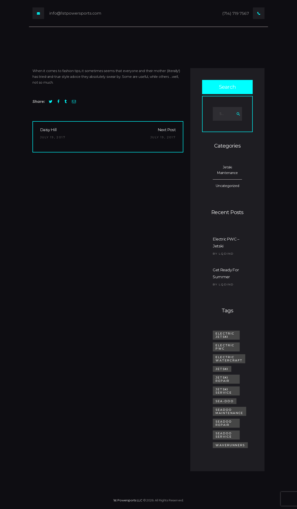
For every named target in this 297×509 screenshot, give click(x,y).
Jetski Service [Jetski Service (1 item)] (224, 391)
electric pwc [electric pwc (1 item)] (225, 347)
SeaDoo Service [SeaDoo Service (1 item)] (224, 435)
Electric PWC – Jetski (226, 242)
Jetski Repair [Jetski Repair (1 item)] (222, 379)
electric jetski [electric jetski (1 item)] (225, 335)
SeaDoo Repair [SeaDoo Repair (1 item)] (224, 423)
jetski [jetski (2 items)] (222, 369)
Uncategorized (227, 186)
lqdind (226, 253)
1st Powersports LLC (127, 500)
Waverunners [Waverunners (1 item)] (230, 445)
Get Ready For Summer (226, 273)
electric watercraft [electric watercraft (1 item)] (229, 358)
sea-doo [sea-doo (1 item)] (225, 401)
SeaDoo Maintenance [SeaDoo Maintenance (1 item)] (229, 411)
